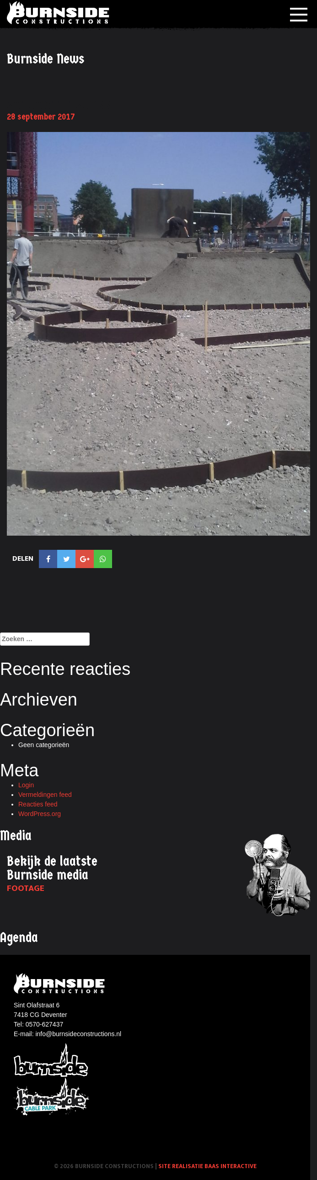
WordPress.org (39, 813)
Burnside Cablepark (51, 1097)
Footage (25, 888)
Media (16, 836)
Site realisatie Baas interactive (207, 1166)
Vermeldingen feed (45, 794)
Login (26, 785)
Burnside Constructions (59, 12)
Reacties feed (38, 804)
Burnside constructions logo (60, 983)
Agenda (19, 938)
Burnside (51, 1059)
